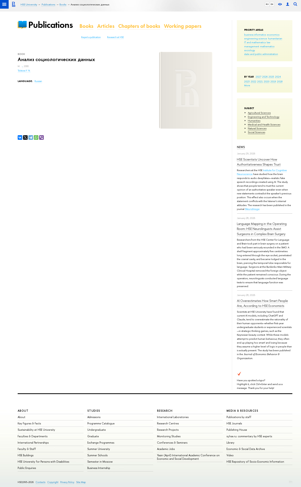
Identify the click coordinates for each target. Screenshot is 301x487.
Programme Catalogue (101, 423)
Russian (38, 81)
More (247, 85)
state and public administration (261, 54)
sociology (249, 50)
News (241, 147)
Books (86, 26)
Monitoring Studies (168, 436)
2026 (265, 76)
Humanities (254, 120)
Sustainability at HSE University (36, 430)
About (23, 410)
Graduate (93, 436)
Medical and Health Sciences (264, 124)
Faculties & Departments (32, 436)
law (268, 42)
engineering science (255, 38)
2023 (247, 81)
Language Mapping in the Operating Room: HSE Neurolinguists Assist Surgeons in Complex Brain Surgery (262, 228)
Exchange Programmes (100, 442)
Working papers (182, 26)
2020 (267, 81)
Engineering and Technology (263, 116)
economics (273, 34)
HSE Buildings (25, 455)
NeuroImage (252, 209)
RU (267, 4)
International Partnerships (33, 442)
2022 (253, 81)
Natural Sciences (257, 128)
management (251, 46)
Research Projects (168, 430)
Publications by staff (239, 417)
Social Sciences (256, 132)
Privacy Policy (67, 482)
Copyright (52, 482)
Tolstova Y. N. (24, 70)
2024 (278, 76)
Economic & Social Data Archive (246, 449)
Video (230, 455)
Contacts (40, 482)
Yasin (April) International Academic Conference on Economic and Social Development (188, 456)
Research (165, 410)
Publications (50, 25)
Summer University (98, 449)
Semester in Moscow (100, 461)
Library (230, 442)
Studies (93, 410)
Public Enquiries (27, 468)
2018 (280, 81)
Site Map (81, 482)
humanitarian (275, 38)
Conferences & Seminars (172, 442)
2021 (260, 81)
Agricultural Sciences (259, 112)
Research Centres (168, 423)
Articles (105, 26)
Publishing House (237, 430)
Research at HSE (115, 37)
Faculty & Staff (27, 449)
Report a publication (91, 37)
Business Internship (98, 468)
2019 (273, 81)
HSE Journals (234, 423)
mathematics (267, 46)
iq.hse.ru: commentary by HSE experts (249, 436)
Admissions (93, 417)
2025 (271, 76)
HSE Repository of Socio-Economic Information (255, 461)
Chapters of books (139, 26)
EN (272, 4)
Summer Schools (97, 455)
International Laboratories (173, 417)
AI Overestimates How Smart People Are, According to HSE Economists (262, 303)
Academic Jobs (166, 449)
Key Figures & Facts (29, 423)
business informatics (255, 34)
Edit (290, 481)
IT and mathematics (255, 42)
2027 (258, 76)
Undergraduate (96, 430)
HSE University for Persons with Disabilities (43, 461)
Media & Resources (242, 410)
